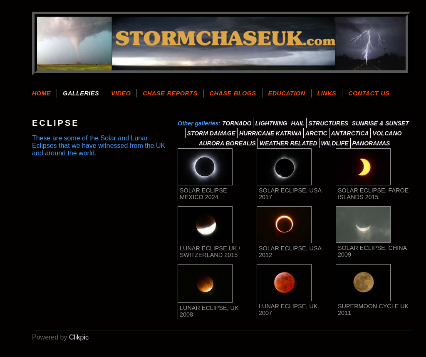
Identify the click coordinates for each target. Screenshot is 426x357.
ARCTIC (316, 133)
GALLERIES (81, 93)
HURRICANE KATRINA (270, 133)
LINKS (327, 93)
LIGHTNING (271, 123)
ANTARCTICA (350, 133)
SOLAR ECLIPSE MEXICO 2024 (203, 193)
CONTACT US (368, 93)
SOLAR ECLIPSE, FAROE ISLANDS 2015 (373, 193)
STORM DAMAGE (211, 133)
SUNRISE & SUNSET (380, 123)
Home (41, 93)
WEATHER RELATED (288, 143)
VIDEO (121, 93)
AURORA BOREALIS (227, 143)
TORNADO (237, 123)
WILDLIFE (335, 143)
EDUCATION (286, 93)
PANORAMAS (371, 143)
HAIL (298, 123)
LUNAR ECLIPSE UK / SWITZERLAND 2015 (210, 251)
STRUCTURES (328, 123)
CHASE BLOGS (233, 93)
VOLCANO (386, 133)
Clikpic (79, 337)
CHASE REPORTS (170, 93)
